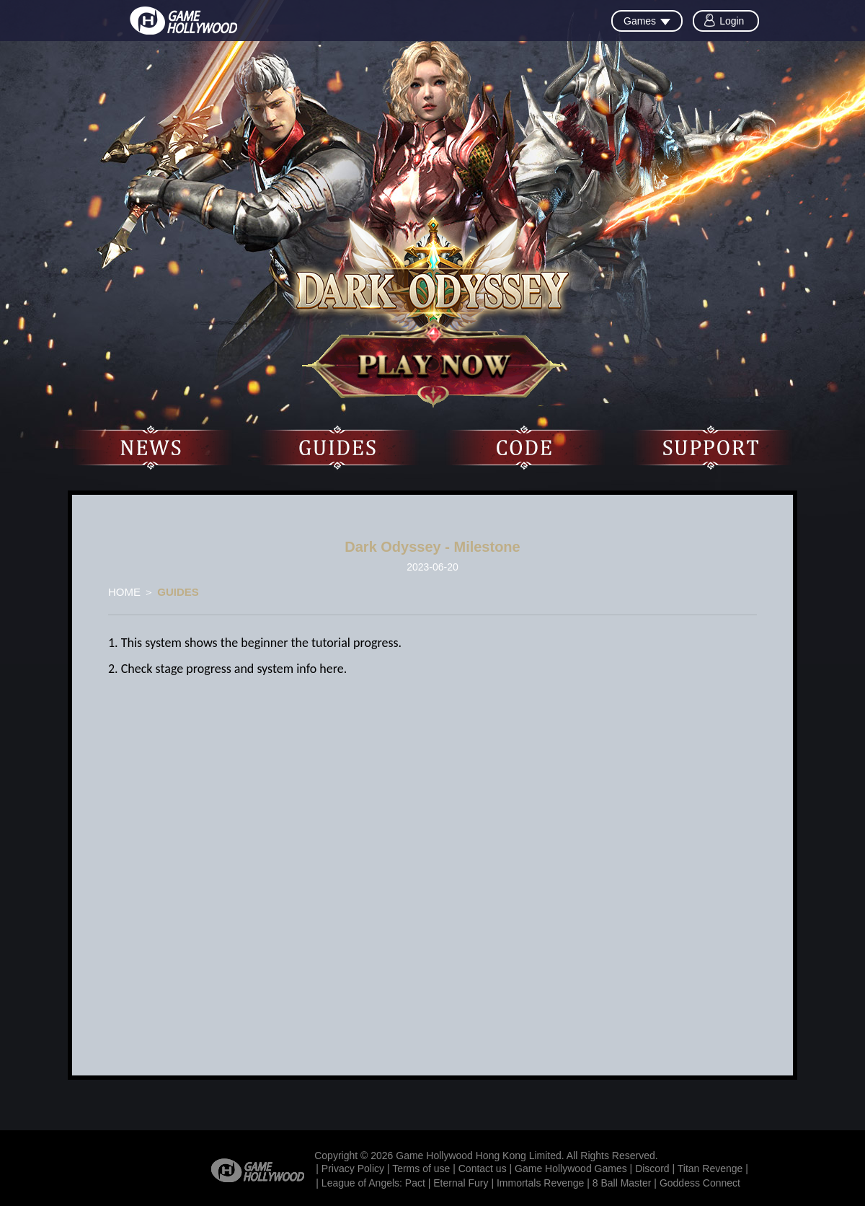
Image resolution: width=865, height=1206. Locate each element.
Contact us (482, 1168)
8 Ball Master (622, 1183)
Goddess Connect (700, 1183)
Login (731, 21)
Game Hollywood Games (571, 1168)
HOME (124, 592)
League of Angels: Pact (373, 1183)
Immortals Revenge (540, 1183)
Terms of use (421, 1168)
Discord (652, 1168)
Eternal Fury (460, 1183)
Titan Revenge (710, 1168)
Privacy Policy (352, 1168)
